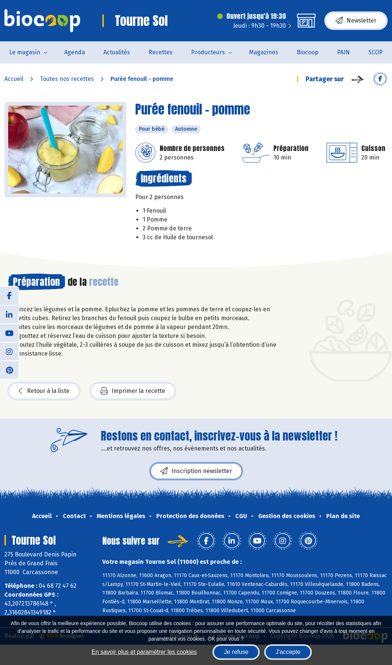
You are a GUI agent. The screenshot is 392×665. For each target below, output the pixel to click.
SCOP (375, 52)
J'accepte (288, 652)
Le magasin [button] (24, 52)
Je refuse (236, 652)
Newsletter (355, 20)
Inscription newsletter (196, 471)
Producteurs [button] (208, 52)
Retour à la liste (43, 391)
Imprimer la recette (132, 391)
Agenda (74, 52)
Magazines (263, 52)
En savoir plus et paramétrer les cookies (144, 652)
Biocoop (307, 52)
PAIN (343, 52)
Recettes (161, 52)
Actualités (116, 52)
